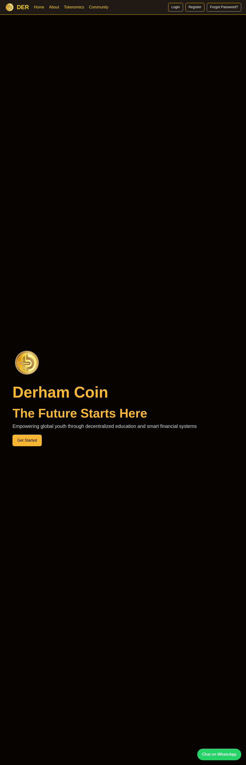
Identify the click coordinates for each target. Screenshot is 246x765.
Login (175, 7)
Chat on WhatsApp (219, 754)
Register (195, 7)
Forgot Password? (224, 7)
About (54, 7)
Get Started (27, 440)
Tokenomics (74, 7)
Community (98, 7)
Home (39, 7)
